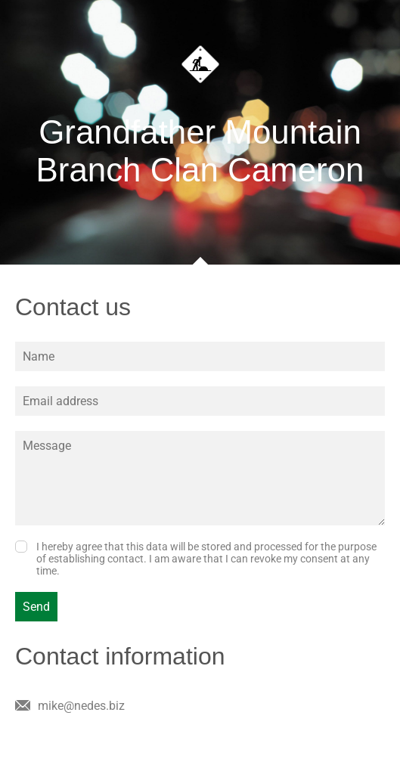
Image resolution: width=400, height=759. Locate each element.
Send (36, 606)
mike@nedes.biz (81, 706)
